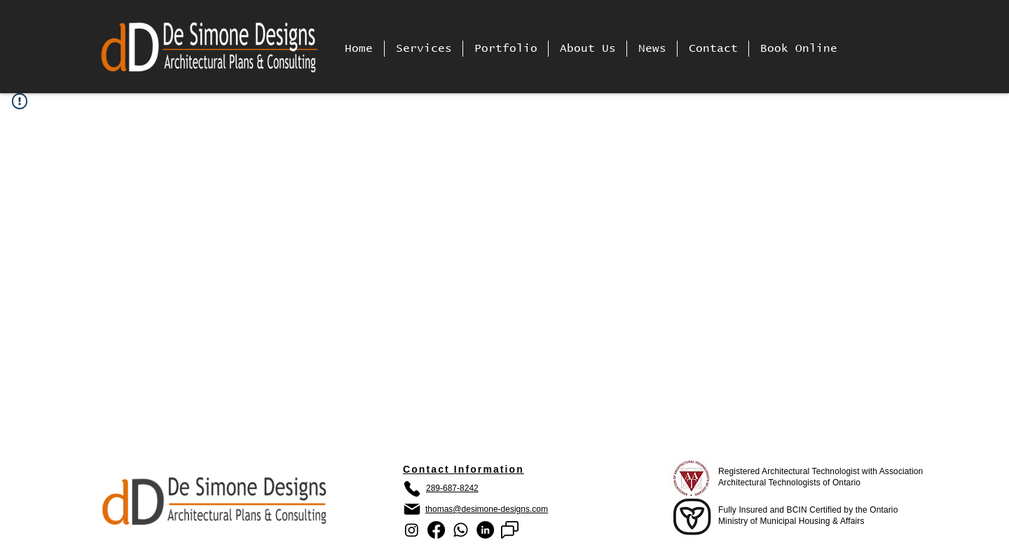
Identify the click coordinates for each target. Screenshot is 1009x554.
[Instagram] (411, 530)
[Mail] (412, 509)
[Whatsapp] (460, 530)
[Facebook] (436, 530)
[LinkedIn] (485, 530)
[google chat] (510, 530)
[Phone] (412, 489)
